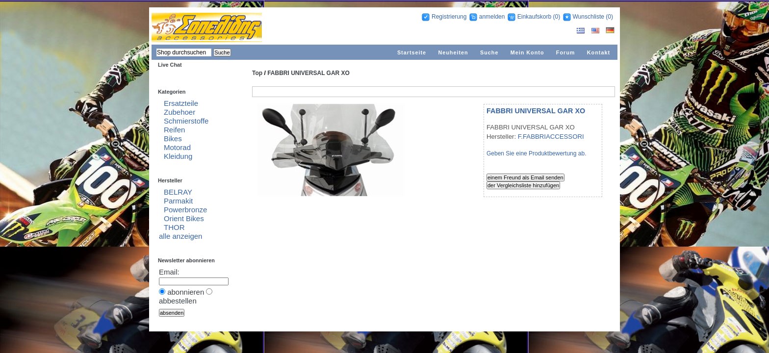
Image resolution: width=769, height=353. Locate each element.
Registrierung (449, 16)
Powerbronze (185, 209)
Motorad (177, 147)
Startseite (411, 52)
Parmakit (178, 201)
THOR (174, 227)
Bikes (173, 138)
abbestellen (178, 301)
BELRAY (178, 192)
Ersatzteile (181, 103)
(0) (556, 16)
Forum (565, 52)
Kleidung (178, 156)
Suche (489, 52)
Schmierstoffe (186, 121)
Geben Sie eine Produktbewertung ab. (536, 153)
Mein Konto (527, 52)
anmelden (492, 16)
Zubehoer (179, 112)
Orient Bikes (184, 218)
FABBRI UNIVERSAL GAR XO (308, 73)
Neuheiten (453, 52)
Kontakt (598, 52)
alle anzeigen (180, 236)
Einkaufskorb (534, 16)
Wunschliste (588, 16)
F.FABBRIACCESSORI (551, 136)
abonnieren (185, 292)
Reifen (174, 130)
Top (257, 73)
